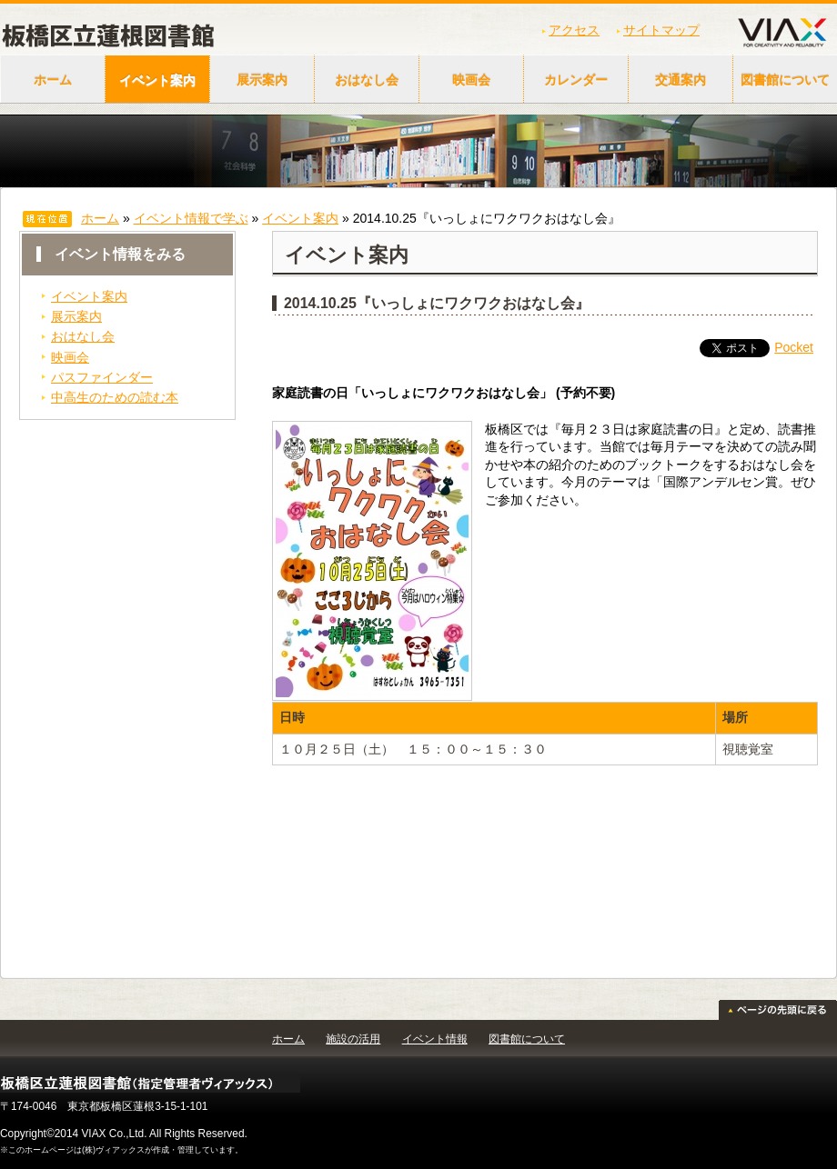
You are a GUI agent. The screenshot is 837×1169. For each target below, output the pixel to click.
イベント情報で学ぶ (191, 218)
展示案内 (262, 80)
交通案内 (680, 80)
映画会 (471, 80)
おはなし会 (366, 80)
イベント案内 (157, 80)
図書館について (527, 1039)
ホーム (53, 80)
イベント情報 (435, 1039)
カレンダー (576, 80)
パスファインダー (102, 377)
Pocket (793, 347)
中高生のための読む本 (114, 397)
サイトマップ (661, 30)
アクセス (574, 30)
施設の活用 (353, 1039)
